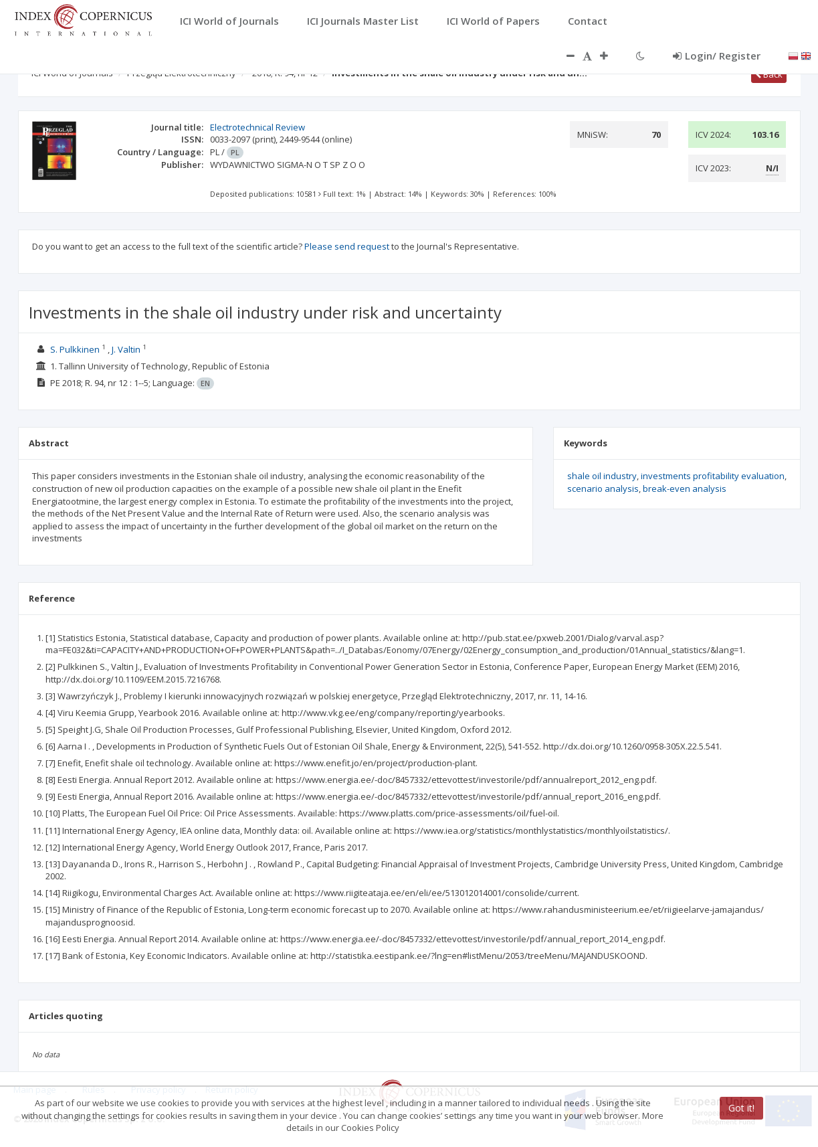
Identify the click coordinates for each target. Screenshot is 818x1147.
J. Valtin (126, 349)
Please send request (346, 246)
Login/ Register (716, 55)
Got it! (741, 1107)
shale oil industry (602, 476)
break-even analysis (684, 488)
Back (769, 74)
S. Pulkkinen (75, 349)
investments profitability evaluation (713, 476)
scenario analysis (603, 488)
